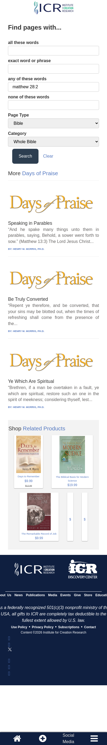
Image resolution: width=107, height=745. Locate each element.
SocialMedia (68, 738)
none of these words (28, 97)
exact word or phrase (29, 60)
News (18, 595)
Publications (35, 595)
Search (25, 156)
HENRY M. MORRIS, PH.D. (28, 248)
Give (77, 595)
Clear (48, 156)
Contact (90, 627)
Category (17, 133)
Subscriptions (68, 627)
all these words (23, 42)
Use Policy (19, 627)
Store (88, 595)
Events (65, 595)
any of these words (27, 79)
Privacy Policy (42, 627)
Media (52, 595)
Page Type (18, 115)
